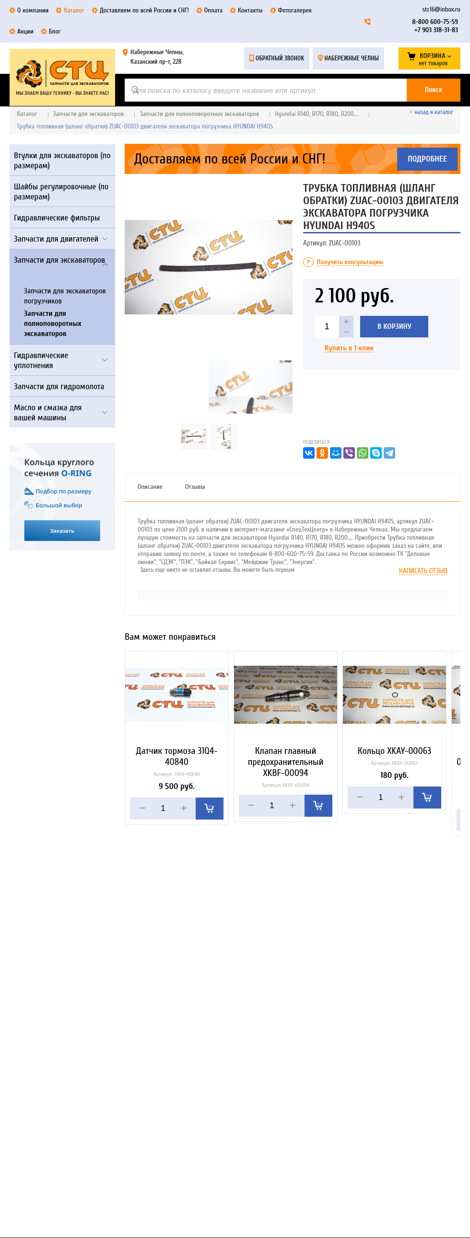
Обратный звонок (280, 58)
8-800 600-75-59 (435, 22)
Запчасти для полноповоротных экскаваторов (199, 114)
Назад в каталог (434, 112)
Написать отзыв (423, 571)
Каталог (27, 114)
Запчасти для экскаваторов (88, 114)
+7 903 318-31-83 (436, 30)
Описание (150, 487)
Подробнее (427, 158)
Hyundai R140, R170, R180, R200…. (316, 114)
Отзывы (195, 487)
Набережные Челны (351, 58)
